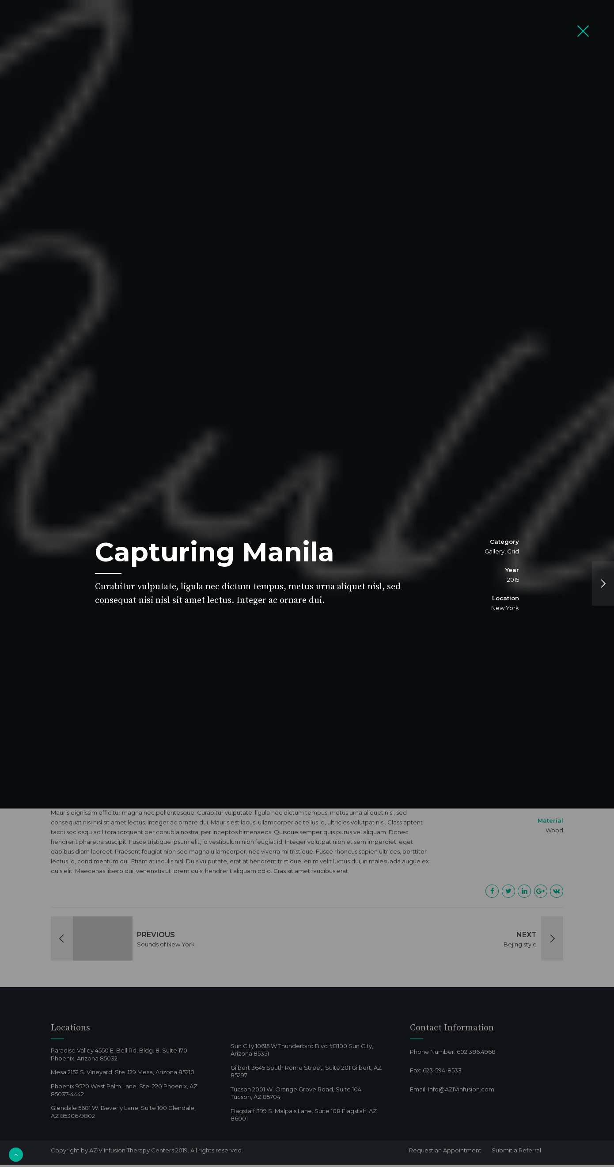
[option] (307, 583)
